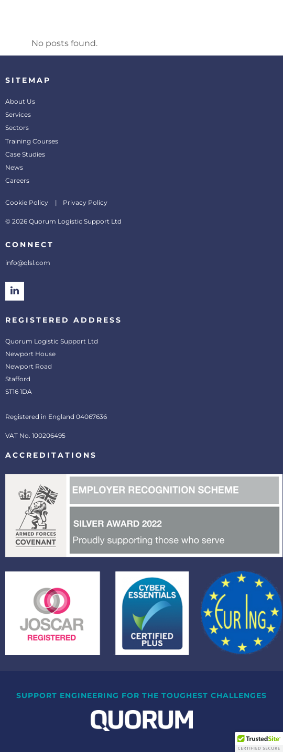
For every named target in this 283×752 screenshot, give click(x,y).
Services (18, 114)
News (14, 167)
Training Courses (31, 141)
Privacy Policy (85, 202)
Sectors (17, 127)
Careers (17, 180)
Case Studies (25, 154)
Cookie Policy (26, 202)
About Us (20, 101)
